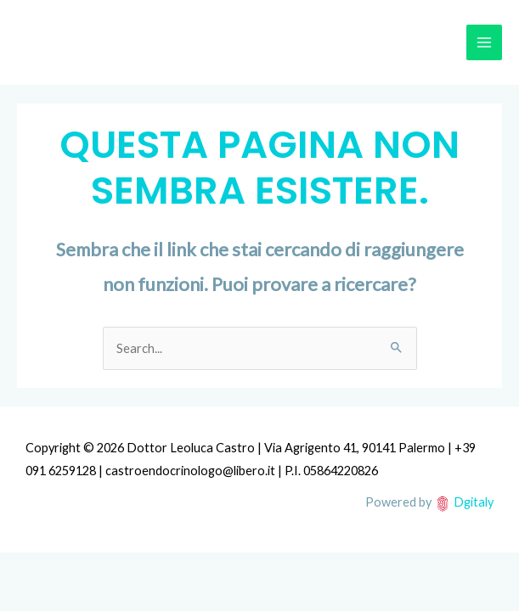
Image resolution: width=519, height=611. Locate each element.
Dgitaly (474, 502)
